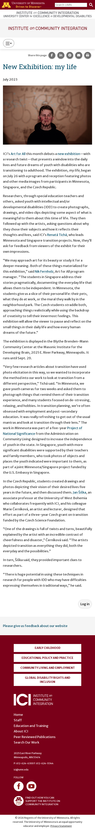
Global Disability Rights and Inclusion (47, 680)
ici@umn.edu (21, 769)
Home (18, 715)
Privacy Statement (61, 826)
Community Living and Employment (47, 668)
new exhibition (69, 154)
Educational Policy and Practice (47, 658)
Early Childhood (47, 648)
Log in (85, 604)
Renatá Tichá (57, 235)
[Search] (90, 5)
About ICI (21, 731)
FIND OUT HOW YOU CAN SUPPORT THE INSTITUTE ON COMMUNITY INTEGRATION (37, 801)
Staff (18, 720)
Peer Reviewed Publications (35, 737)
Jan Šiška (79, 492)
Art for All (18, 154)
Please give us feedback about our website (35, 626)
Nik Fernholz (44, 271)
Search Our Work (26, 742)
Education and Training (31, 726)
